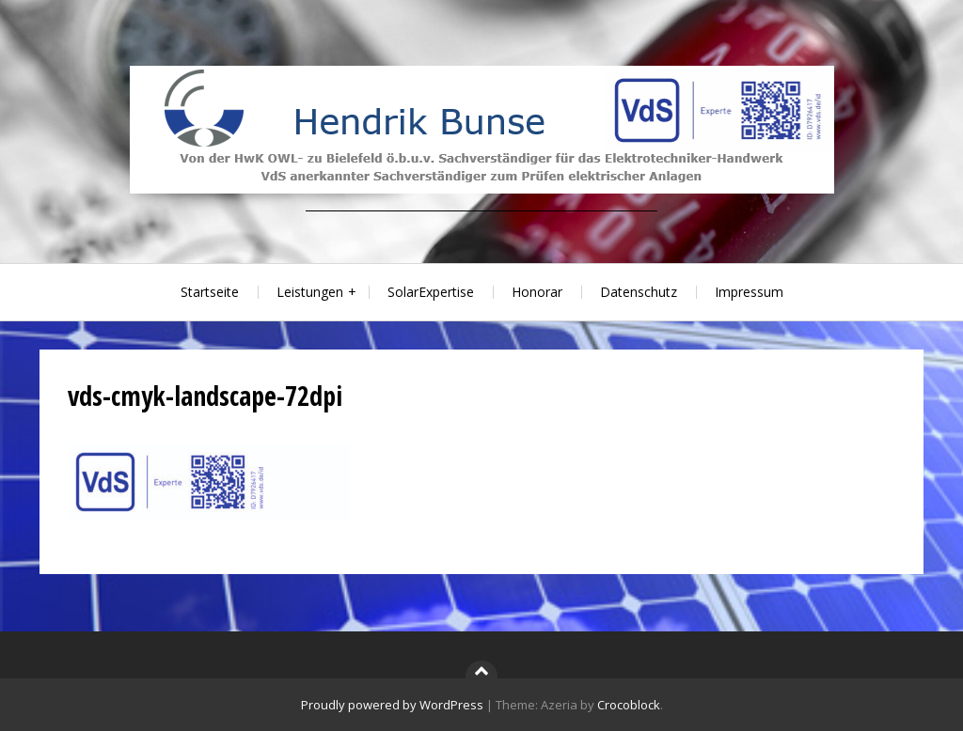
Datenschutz (638, 292)
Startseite (210, 292)
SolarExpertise (430, 292)
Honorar (537, 292)
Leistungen (309, 292)
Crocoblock (628, 704)
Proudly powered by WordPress (392, 704)
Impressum (749, 292)
